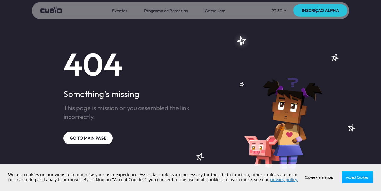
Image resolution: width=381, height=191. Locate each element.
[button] (279, 11)
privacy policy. (284, 180)
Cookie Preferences (319, 177)
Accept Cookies (357, 177)
